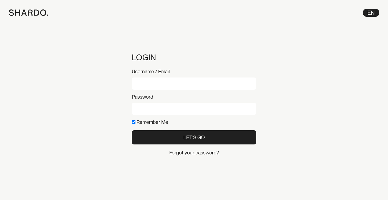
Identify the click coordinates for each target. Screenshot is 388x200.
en (371, 12)
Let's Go (194, 137)
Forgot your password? (194, 152)
